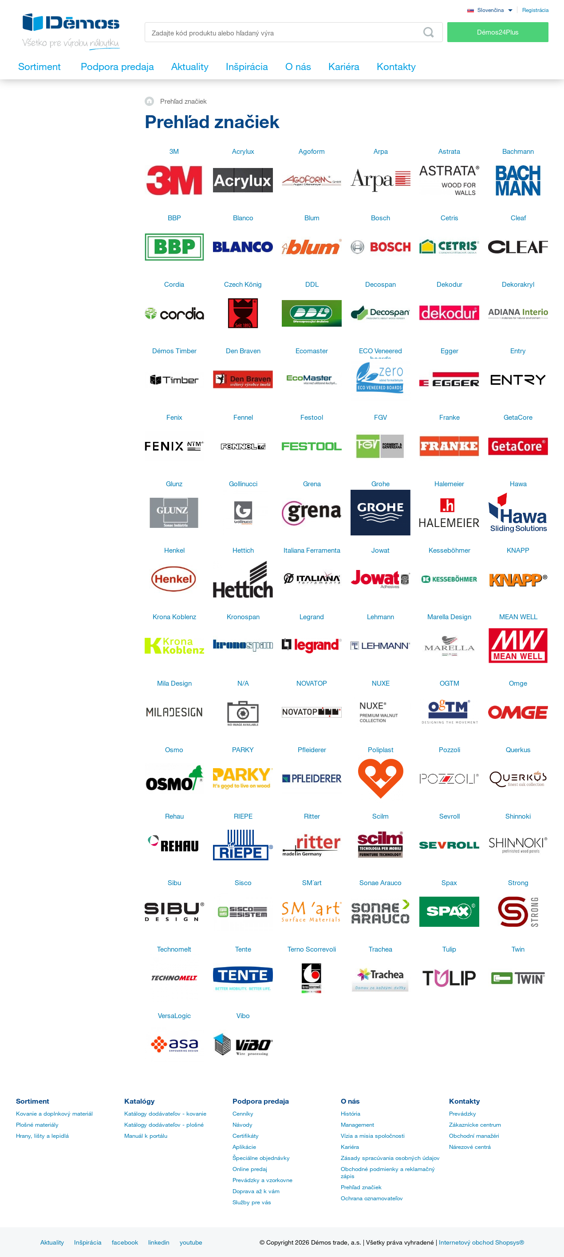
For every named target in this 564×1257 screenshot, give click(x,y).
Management (357, 1124)
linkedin (159, 1242)
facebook (125, 1242)
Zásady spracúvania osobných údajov (390, 1157)
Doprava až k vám (256, 1191)
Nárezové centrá (470, 1146)
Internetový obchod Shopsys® (481, 1242)
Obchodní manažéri (474, 1135)
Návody (242, 1124)
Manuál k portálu (145, 1135)
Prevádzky (462, 1113)
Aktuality (52, 1242)
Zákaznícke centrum (475, 1124)
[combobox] (490, 9)
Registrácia (535, 9)
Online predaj (250, 1168)
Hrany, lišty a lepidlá (42, 1135)
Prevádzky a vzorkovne (262, 1179)
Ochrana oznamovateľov (372, 1198)
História (350, 1113)
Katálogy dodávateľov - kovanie (165, 1113)
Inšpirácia (88, 1242)
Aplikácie (244, 1146)
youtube (191, 1242)
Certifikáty (246, 1135)
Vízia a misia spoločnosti (373, 1135)
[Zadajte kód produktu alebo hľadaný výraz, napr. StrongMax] (294, 32)
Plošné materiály (37, 1124)
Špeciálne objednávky (261, 1157)
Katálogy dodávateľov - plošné (164, 1124)
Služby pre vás (252, 1202)
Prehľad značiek (361, 1187)
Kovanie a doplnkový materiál (54, 1113)
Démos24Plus (498, 32)
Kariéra (350, 1146)
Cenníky (243, 1113)
